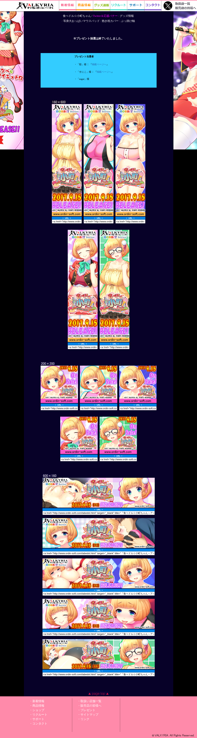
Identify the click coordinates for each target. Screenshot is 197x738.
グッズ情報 (127, 15)
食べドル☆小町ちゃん (77, 15)
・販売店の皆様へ (89, 705)
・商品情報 (36, 705)
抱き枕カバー (110, 20)
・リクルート (38, 714)
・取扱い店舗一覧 (89, 701)
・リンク (83, 719)
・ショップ (36, 710)
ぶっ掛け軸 (128, 20)
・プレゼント (86, 710)
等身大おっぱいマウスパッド (81, 20)
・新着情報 (36, 701)
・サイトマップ (87, 714)
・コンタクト (38, 723)
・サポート (36, 719)
